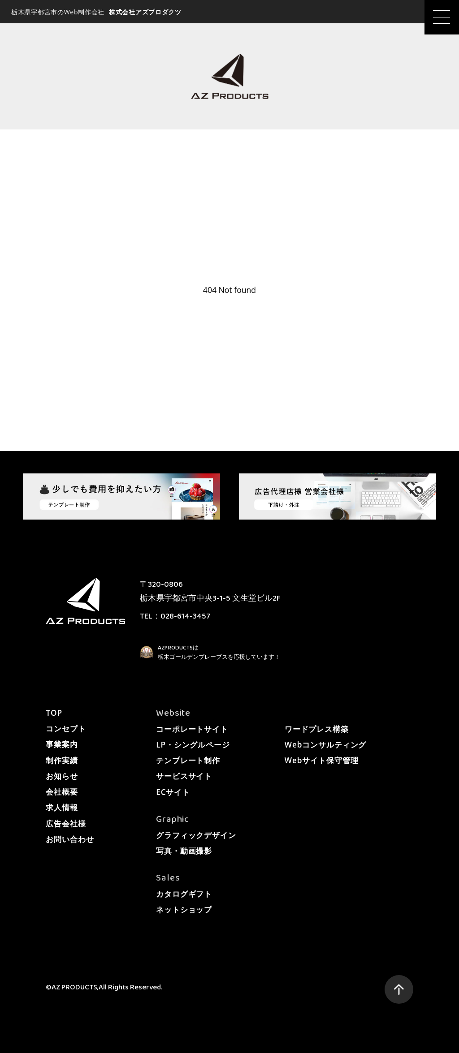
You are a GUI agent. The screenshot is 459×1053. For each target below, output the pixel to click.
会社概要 (62, 792)
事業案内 (62, 744)
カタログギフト (184, 894)
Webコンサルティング (325, 744)
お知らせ (62, 776)
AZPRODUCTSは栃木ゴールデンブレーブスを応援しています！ (219, 652)
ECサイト (173, 792)
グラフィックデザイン (196, 835)
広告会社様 (66, 823)
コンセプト (66, 728)
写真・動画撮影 (184, 851)
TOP (54, 713)
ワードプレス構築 (317, 729)
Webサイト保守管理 (322, 760)
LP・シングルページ (193, 744)
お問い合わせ (70, 839)
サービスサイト (184, 776)
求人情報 (62, 807)
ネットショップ (184, 909)
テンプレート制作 (188, 760)
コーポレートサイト (192, 729)
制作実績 (62, 760)
